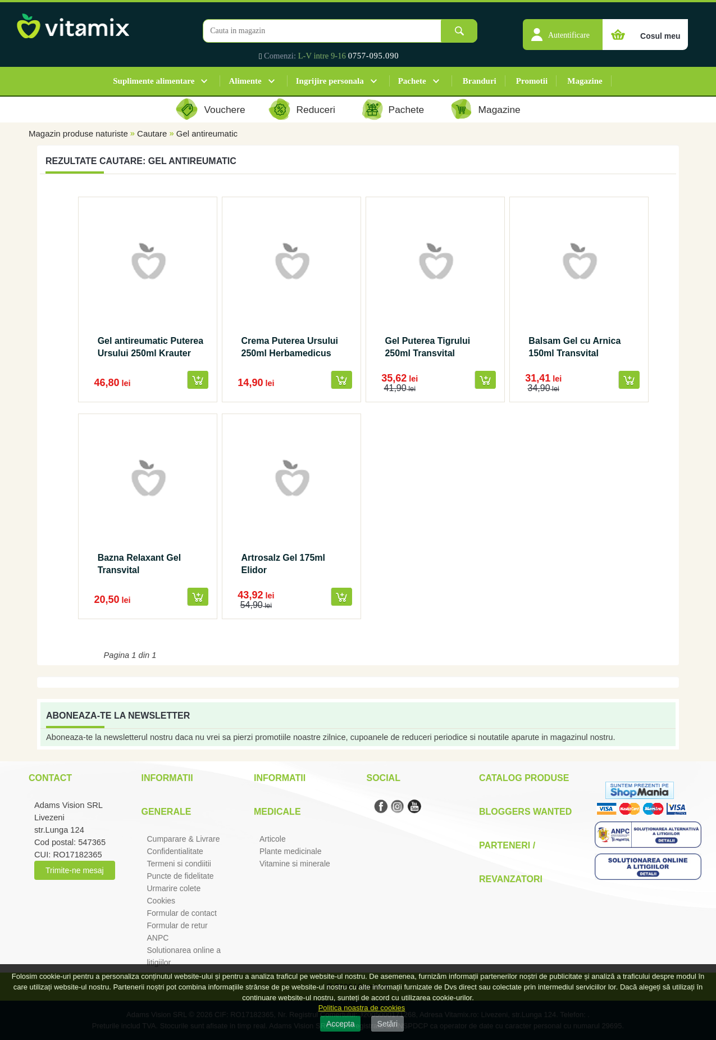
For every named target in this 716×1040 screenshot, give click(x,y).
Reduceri (316, 109)
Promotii (532, 80)
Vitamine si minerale (294, 863)
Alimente (245, 80)
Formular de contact (182, 913)
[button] (563, 28)
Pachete (412, 80)
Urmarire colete (174, 888)
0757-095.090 (373, 55)
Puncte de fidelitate (180, 875)
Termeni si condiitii (179, 863)
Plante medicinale (290, 851)
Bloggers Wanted (525, 811)
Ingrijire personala (330, 80)
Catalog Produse (524, 778)
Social (383, 778)
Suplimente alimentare (153, 80)
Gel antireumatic (207, 133)
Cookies (161, 900)
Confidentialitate (175, 851)
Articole (272, 838)
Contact (50, 778)
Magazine (584, 80)
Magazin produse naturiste (78, 133)
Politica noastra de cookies (361, 1007)
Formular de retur (177, 925)
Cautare (152, 133)
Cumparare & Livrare (183, 838)
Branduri (479, 80)
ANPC (158, 937)
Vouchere (224, 109)
